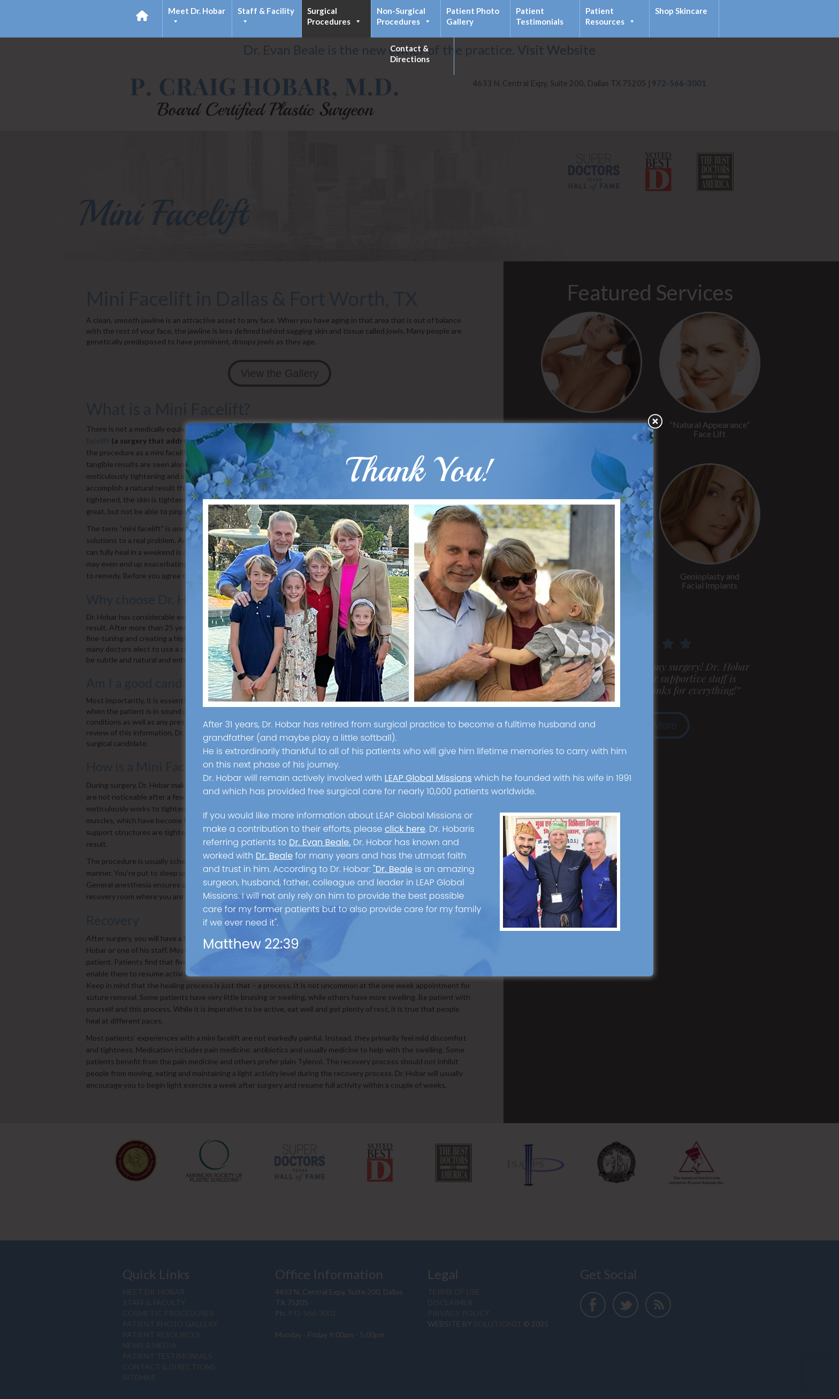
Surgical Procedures (334, 16)
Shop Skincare (681, 11)
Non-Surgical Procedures (404, 16)
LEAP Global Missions (428, 778)
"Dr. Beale (393, 869)
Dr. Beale (274, 855)
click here (405, 829)
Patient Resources (610, 16)
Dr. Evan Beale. (319, 842)
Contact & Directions (410, 53)
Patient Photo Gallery (472, 16)
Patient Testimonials (539, 16)
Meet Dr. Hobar (196, 16)
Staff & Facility (266, 16)
